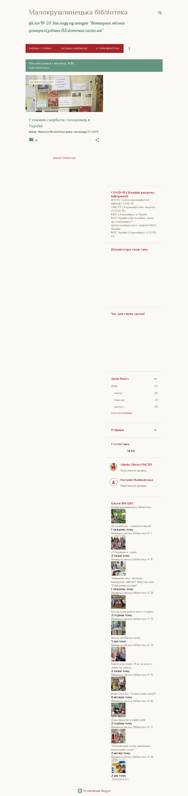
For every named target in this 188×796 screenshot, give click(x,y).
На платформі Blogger (94, 790)
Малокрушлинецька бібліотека (78, 12)
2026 (114, 386)
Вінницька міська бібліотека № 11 (131, 559)
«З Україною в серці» (124, 552)
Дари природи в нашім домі (128, 719)
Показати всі (120, 779)
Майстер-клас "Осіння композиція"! (133, 693)
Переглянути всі (39, 68)
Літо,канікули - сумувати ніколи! (131, 526)
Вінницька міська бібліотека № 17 (132, 727)
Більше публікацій (64, 158)
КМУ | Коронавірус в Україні (129, 214)
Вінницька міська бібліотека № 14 (132, 645)
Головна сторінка (40, 48)
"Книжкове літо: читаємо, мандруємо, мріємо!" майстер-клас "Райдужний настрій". (133, 582)
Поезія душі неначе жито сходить (132, 611)
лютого (119, 406)
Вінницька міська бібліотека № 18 (132, 756)
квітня (118, 393)
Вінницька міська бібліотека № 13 (132, 618)
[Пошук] (160, 13)
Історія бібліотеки (107, 48)
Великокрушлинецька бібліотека (131, 507)
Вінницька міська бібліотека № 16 (132, 701)
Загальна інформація (74, 48)
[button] (97, 140)
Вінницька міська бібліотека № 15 (132, 674)
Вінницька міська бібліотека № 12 (132, 592)
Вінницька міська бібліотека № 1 (131, 533)
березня (119, 400)
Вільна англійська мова (125, 637)
